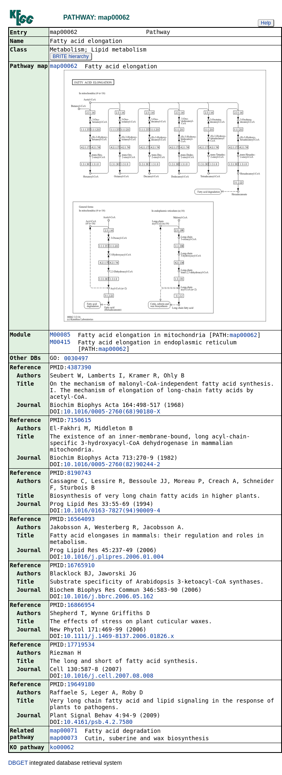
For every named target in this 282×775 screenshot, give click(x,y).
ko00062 (62, 748)
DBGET (18, 763)
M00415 (60, 342)
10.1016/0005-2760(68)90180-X (111, 412)
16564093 (81, 520)
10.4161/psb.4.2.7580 (98, 722)
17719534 (81, 645)
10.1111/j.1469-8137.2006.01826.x (118, 636)
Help (266, 23)
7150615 (79, 421)
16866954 (81, 605)
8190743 (79, 473)
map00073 (63, 738)
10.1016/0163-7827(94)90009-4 (111, 511)
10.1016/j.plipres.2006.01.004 (113, 557)
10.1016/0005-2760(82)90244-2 (111, 465)
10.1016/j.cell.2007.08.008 (108, 676)
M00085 (60, 335)
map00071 (63, 731)
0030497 (76, 359)
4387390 (79, 368)
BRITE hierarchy (71, 57)
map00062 (63, 66)
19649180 (81, 685)
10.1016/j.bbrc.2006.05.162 (108, 597)
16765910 (81, 566)
